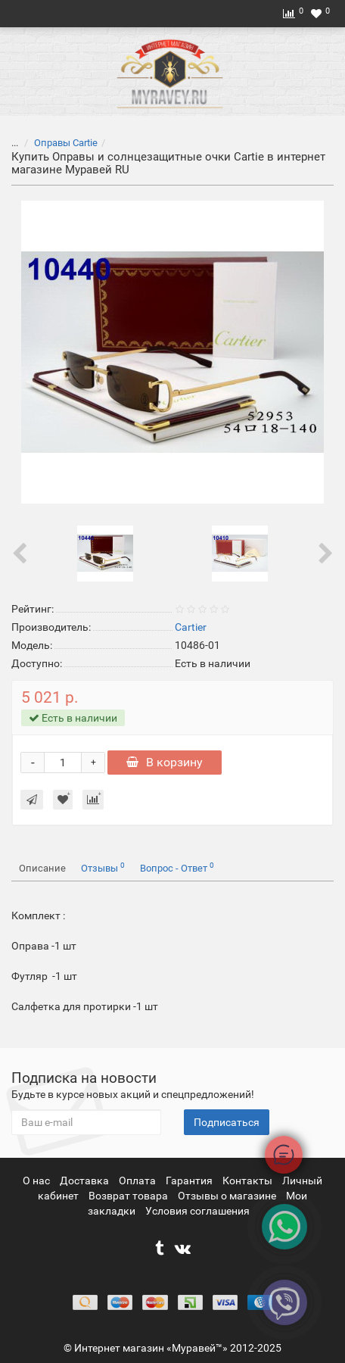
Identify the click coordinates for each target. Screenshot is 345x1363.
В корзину (164, 762)
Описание (42, 868)
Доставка (85, 1180)
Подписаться (227, 1122)
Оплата (138, 1180)
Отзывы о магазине (228, 1196)
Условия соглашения (197, 1211)
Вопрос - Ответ (177, 867)
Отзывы (103, 867)
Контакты (248, 1180)
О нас (37, 1180)
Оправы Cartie (66, 142)
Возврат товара (129, 1196)
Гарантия (190, 1180)
